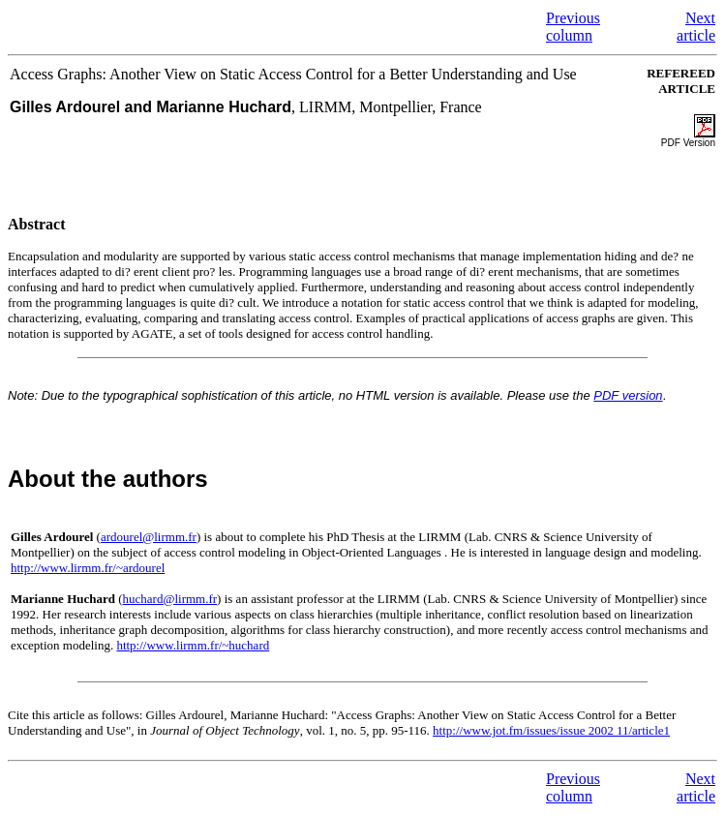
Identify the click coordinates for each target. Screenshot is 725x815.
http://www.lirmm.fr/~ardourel (88, 567)
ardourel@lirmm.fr (148, 536)
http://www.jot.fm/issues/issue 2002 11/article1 (551, 730)
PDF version (627, 395)
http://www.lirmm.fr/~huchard (192, 645)
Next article (696, 27)
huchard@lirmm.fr (170, 598)
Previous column (573, 27)
